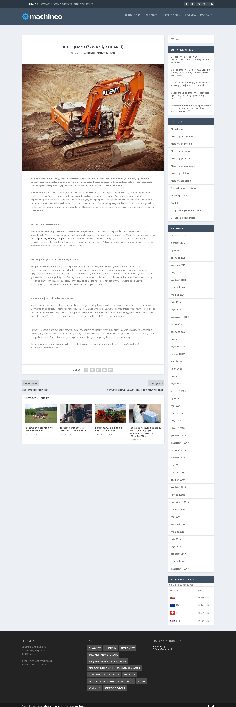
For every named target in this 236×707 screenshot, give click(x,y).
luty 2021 (176, 373)
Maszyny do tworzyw (182, 148)
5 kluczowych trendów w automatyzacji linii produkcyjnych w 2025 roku (190, 57)
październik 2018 (180, 499)
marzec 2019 (177, 469)
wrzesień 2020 (178, 388)
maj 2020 (175, 403)
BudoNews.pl (159, 643)
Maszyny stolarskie (181, 178)
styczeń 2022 (178, 343)
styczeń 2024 (178, 306)
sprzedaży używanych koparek (52, 235)
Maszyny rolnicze (180, 170)
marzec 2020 (177, 410)
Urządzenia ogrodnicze (183, 215)
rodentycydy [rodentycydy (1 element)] (126, 678)
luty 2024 (176, 299)
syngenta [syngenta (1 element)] (94, 685)
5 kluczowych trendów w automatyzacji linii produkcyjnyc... (65, 3)
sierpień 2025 (178, 240)
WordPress (79, 703)
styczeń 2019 (178, 477)
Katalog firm (171, 17)
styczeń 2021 (178, 380)
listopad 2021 (178, 351)
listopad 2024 (178, 284)
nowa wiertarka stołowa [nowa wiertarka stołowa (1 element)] (104, 671)
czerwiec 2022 (178, 329)
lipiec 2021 (176, 366)
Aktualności (132, 17)
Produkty (152, 17)
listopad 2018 (178, 492)
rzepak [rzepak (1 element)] (142, 678)
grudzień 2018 (178, 484)
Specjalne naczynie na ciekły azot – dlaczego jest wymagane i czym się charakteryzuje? (145, 429)
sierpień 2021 (178, 358)
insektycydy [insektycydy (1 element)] (128, 645)
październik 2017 (180, 566)
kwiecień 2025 (178, 262)
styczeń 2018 (178, 543)
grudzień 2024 (178, 277)
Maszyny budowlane (107, 50)
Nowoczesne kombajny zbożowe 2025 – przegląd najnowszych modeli (190, 81)
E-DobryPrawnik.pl (162, 646)
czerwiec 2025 (178, 255)
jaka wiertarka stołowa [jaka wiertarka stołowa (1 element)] (103, 652)
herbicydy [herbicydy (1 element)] (110, 645)
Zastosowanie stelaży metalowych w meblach (73, 426)
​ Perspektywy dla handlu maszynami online (108, 426)
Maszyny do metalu (181, 141)
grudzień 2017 (178, 551)
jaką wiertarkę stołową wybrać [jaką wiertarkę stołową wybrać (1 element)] (108, 658)
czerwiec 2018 (178, 506)
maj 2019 (175, 462)
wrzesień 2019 (178, 447)
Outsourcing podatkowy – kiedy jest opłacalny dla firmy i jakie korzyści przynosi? (190, 93)
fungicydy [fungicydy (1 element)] (95, 645)
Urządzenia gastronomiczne (186, 207)
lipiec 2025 (176, 247)
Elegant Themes (52, 703)
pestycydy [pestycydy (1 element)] (129, 671)
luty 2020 (176, 417)
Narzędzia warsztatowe (183, 185)
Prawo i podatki (179, 192)
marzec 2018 (177, 529)
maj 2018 (175, 514)
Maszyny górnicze (180, 155)
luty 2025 (176, 269)
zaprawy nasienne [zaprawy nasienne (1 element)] (115, 685)
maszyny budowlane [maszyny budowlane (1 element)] (101, 665)
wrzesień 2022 (178, 321)
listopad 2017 (178, 558)
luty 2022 (176, 336)
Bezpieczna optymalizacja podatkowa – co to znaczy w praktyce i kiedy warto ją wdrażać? (191, 105)
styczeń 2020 (178, 425)
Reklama (190, 17)
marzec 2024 (177, 292)
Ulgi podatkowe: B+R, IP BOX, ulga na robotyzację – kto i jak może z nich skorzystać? (190, 70)
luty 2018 (176, 536)
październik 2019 (180, 440)
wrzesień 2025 (178, 232)
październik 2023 (180, 314)
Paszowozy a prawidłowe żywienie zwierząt (39, 426)
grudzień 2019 (178, 432)
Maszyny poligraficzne (183, 163)
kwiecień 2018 (178, 521)
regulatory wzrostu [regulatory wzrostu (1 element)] (101, 678)
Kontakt (206, 17)
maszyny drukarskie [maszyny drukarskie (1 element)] (128, 665)
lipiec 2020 (176, 395)
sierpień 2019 (178, 455)
